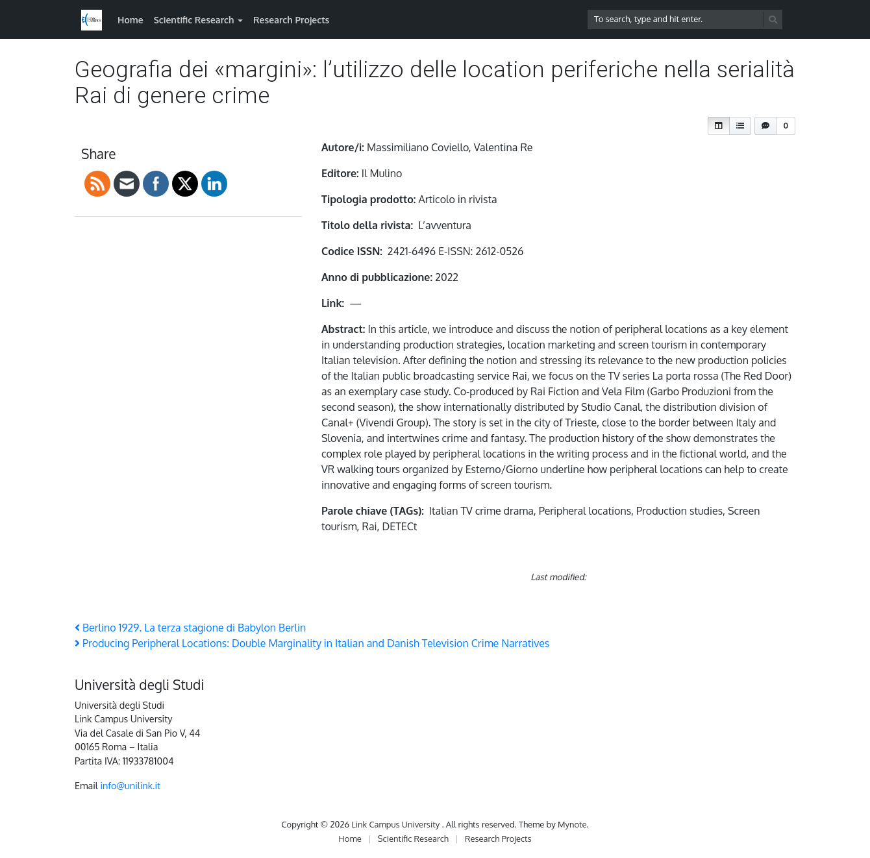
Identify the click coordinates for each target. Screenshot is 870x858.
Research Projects (291, 19)
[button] (719, 126)
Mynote (572, 824)
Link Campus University (396, 824)
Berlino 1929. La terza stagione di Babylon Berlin (190, 627)
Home (130, 19)
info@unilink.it (130, 785)
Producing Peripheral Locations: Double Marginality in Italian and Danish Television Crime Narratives (312, 643)
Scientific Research (194, 19)
